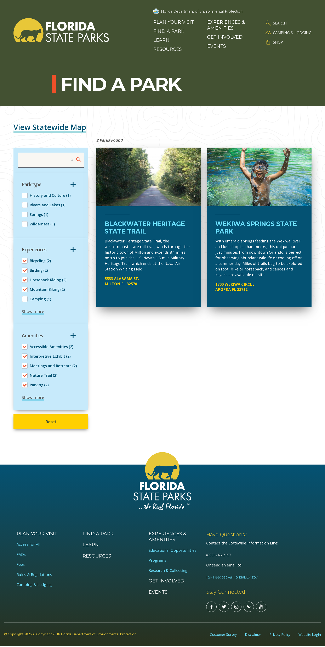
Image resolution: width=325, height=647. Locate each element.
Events (216, 46)
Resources (167, 49)
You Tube (261, 607)
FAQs (21, 555)
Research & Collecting (168, 571)
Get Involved (225, 37)
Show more (33, 311)
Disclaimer (253, 635)
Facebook (211, 607)
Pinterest (249, 607)
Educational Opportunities (172, 551)
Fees (21, 565)
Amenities (32, 336)
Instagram (236, 607)
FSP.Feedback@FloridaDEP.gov (231, 577)
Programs (157, 561)
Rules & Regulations (34, 575)
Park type (31, 184)
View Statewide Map (49, 127)
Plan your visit (173, 22)
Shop (278, 42)
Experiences (34, 250)
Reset (50, 422)
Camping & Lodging (292, 32)
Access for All (28, 545)
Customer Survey (223, 635)
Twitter (224, 607)
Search (280, 23)
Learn (161, 40)
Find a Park (168, 31)
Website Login (309, 635)
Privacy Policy (279, 635)
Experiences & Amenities (226, 25)
